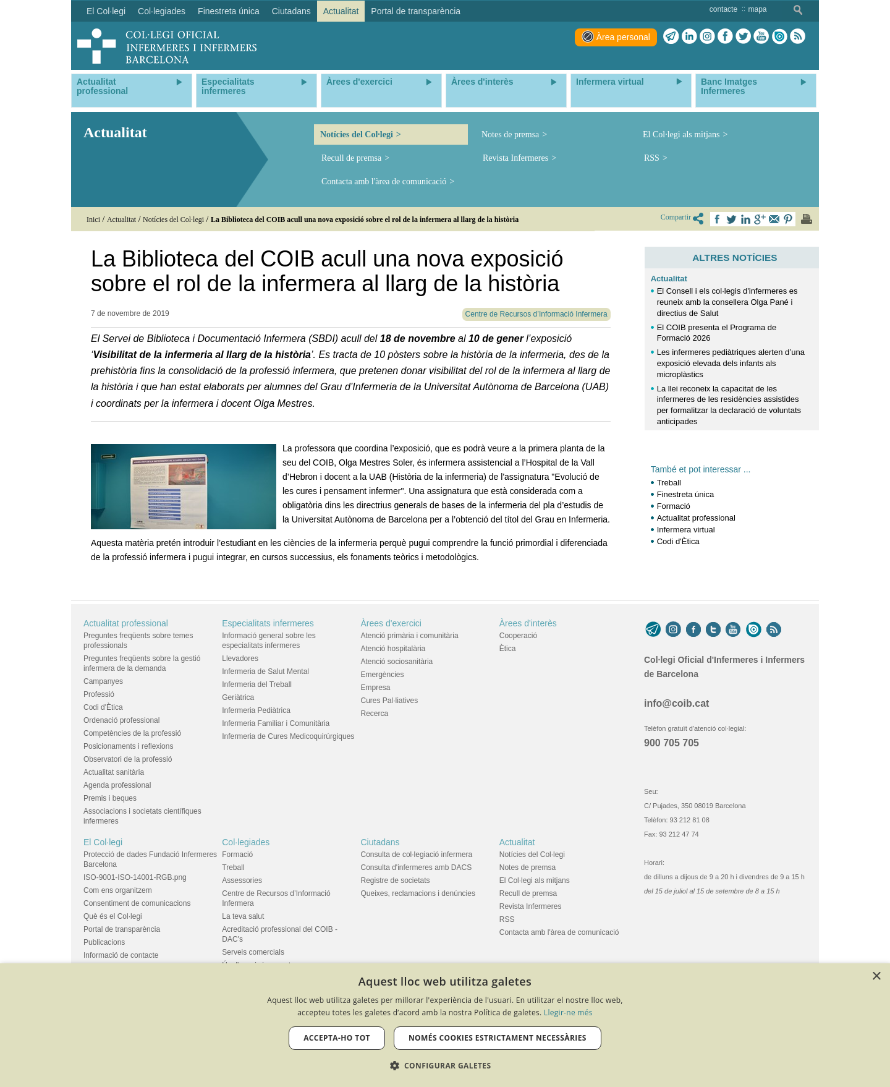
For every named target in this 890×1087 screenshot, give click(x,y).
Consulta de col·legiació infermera (417, 854)
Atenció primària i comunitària (410, 635)
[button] (445, 1065)
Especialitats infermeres (268, 623)
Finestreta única (685, 494)
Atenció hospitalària (393, 648)
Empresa (376, 687)
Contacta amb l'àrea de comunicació (383, 181)
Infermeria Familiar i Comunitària (275, 723)
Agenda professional (117, 785)
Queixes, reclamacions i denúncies (418, 893)
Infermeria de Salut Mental (265, 671)
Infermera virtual (686, 529)
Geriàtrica (238, 697)
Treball (669, 482)
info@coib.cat (676, 703)
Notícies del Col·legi (356, 134)
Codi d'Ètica (678, 541)
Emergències (382, 674)
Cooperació (518, 635)
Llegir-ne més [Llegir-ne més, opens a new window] (568, 1012)
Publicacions (104, 942)
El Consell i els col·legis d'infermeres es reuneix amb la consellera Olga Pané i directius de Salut (727, 302)
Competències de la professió (132, 733)
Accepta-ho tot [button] (336, 1038)
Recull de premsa (351, 158)
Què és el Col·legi (112, 916)
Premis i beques (110, 798)
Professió (98, 694)
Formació (675, 506)
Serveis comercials (253, 952)
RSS (651, 158)
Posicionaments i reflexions (128, 746)
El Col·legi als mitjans (681, 134)
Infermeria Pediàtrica (256, 710)
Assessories (242, 880)
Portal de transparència (121, 929)
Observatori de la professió (127, 759)
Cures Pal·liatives (389, 700)
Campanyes (103, 681)
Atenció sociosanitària (397, 661)
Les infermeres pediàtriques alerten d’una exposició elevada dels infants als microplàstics (731, 363)
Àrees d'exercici (391, 623)
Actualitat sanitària (113, 772)
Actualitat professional (696, 517)
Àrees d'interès (528, 623)
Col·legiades (245, 842)
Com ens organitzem (117, 890)
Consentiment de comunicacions (136, 903)
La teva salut (243, 916)
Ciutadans (380, 842)
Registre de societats (395, 880)
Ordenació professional (121, 720)
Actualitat (669, 278)
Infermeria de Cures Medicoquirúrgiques (288, 736)
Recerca (375, 713)
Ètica (507, 648)
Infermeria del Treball (257, 684)
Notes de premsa (510, 134)
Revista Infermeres (515, 158)
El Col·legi (102, 842)
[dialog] (445, 1025)
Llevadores (240, 658)
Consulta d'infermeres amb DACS (416, 867)
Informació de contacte (120, 955)
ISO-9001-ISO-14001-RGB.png (135, 877)
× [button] (876, 976)
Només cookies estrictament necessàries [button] (498, 1038)
